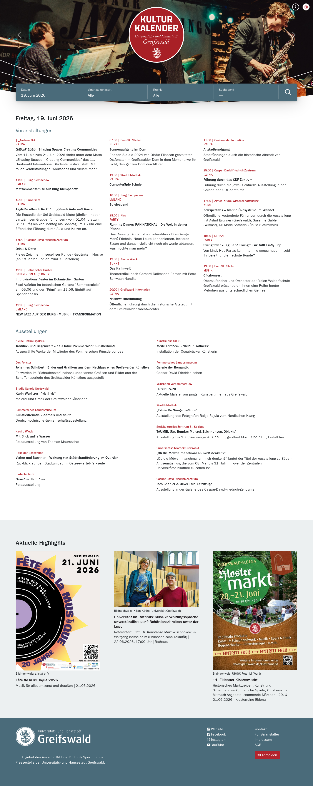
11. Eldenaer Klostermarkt (235, 680)
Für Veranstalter (267, 734)
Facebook (216, 734)
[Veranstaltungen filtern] (288, 92)
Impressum (263, 739)
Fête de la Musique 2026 (37, 680)
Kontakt (261, 729)
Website (215, 729)
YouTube (215, 745)
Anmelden (267, 755)
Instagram (216, 739)
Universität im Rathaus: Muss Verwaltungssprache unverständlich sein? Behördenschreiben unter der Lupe (156, 622)
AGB (258, 745)
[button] (306, 6)
